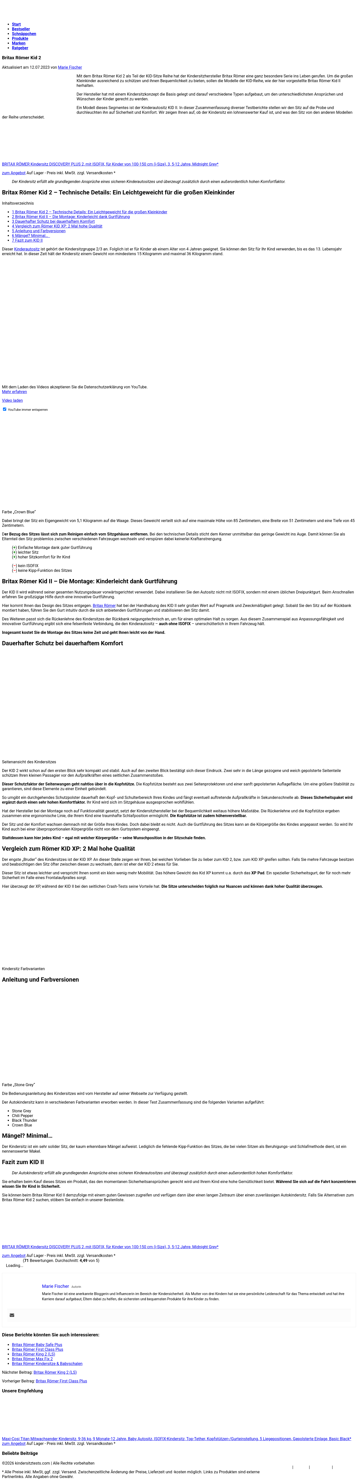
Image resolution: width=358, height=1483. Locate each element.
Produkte (20, 38)
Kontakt (301, 1467)
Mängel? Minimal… (31, 235)
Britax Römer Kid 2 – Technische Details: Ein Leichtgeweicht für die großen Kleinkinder (89, 212)
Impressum (321, 1467)
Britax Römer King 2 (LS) (55, 1372)
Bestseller (21, 29)
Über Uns (283, 1467)
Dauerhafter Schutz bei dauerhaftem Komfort (53, 221)
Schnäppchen (24, 33)
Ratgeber (20, 48)
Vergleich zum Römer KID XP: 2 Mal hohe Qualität (57, 226)
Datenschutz (345, 1467)
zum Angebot (14, 173)
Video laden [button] (12, 400)
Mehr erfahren (14, 391)
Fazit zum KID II (27, 240)
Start (16, 24)
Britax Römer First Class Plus (61, 1381)
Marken (18, 43)
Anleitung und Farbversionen (39, 231)
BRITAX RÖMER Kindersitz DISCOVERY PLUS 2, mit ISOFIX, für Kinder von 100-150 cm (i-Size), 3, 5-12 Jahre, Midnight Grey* (110, 164)
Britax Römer (104, 605)
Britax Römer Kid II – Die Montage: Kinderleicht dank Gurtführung (71, 216)
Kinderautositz (27, 249)
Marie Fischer (70, 67)
